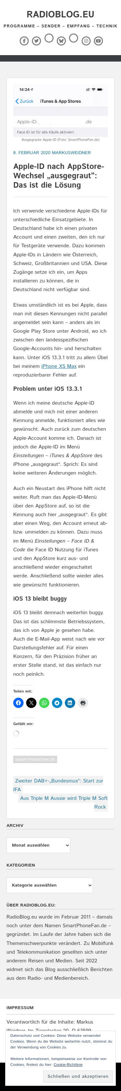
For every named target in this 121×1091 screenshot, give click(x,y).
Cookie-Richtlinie (68, 1064)
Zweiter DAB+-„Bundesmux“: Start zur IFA (58, 785)
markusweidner (71, 153)
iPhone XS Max (58, 366)
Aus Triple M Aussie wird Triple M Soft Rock (64, 803)
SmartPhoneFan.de (35, 759)
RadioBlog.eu (60, 14)
